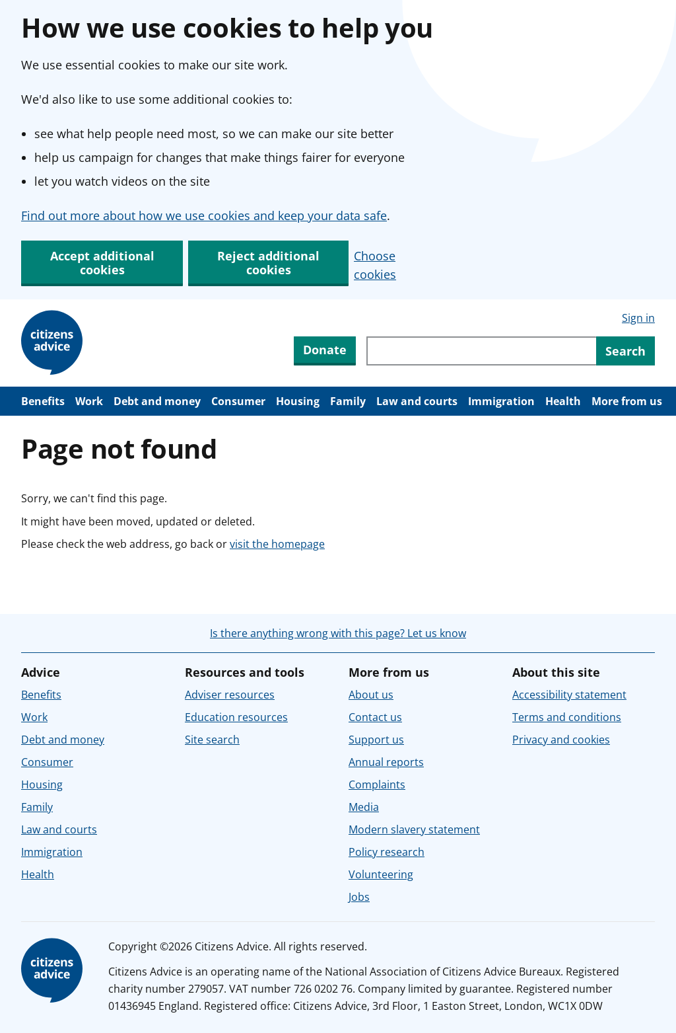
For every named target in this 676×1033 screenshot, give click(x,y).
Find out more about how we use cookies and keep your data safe (204, 215)
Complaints (377, 784)
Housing (298, 401)
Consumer (238, 401)
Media (364, 807)
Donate (325, 350)
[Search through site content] (481, 350)
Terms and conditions (566, 717)
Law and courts (416, 401)
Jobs (359, 897)
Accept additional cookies (102, 263)
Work (89, 401)
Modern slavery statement (414, 829)
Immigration (501, 401)
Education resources (236, 717)
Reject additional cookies (268, 263)
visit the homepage (277, 544)
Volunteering (381, 874)
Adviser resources (230, 694)
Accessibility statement (569, 694)
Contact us (375, 717)
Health (563, 401)
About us (371, 694)
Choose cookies (375, 265)
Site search (212, 739)
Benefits (43, 401)
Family (348, 401)
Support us (376, 739)
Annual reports (386, 762)
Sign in (638, 318)
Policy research (386, 852)
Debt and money (157, 401)
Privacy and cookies (561, 739)
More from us (627, 401)
